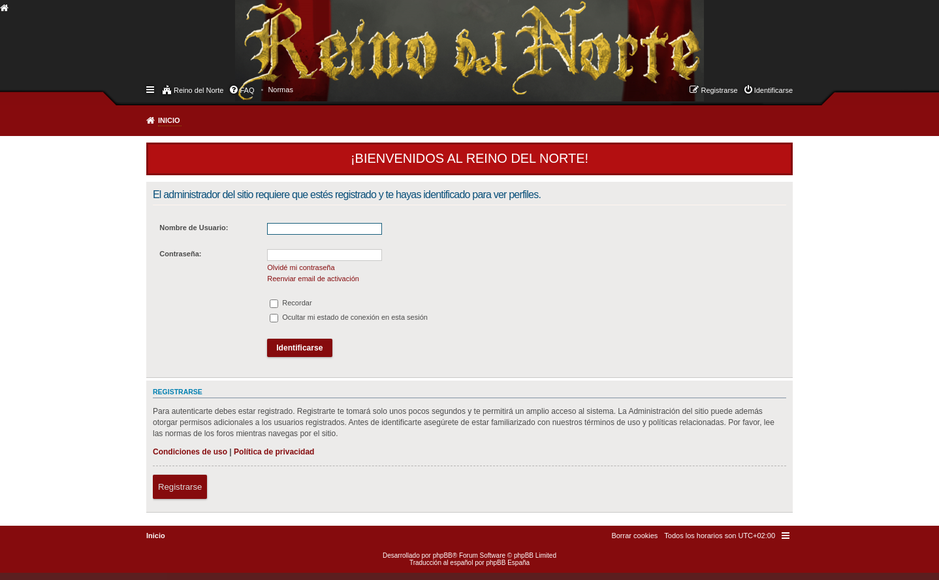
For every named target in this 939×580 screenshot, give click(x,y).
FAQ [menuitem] (247, 90)
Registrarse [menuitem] (719, 90)
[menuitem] (280, 89)
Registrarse (180, 487)
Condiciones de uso (190, 451)
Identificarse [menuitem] (773, 90)
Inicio (169, 120)
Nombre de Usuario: (193, 227)
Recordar (290, 303)
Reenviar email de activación (313, 278)
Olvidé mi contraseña (300, 267)
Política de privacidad (274, 451)
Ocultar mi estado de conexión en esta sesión (349, 317)
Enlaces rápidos (151, 89)
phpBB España (508, 562)
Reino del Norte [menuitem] (198, 90)
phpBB (443, 555)
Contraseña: (180, 254)
